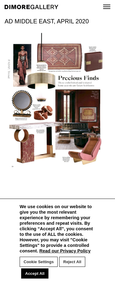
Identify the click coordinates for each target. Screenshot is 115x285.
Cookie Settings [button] (39, 261)
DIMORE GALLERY (31, 7)
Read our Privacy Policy (64, 250)
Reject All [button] (72, 261)
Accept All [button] (34, 273)
